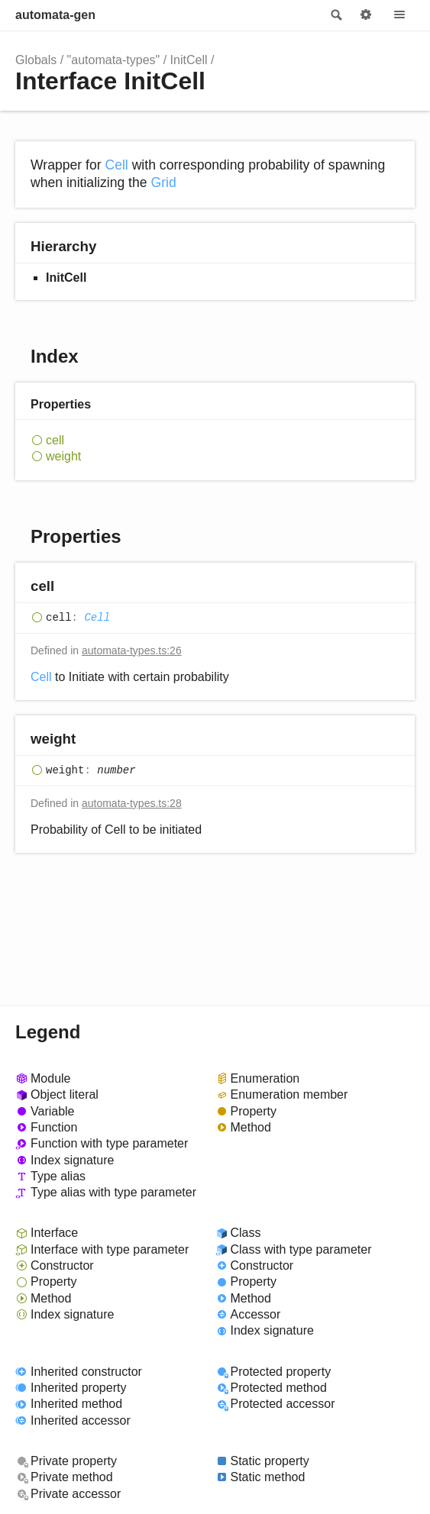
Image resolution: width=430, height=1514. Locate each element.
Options (366, 15)
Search (335, 15)
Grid (163, 182)
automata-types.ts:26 (132, 650)
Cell (116, 165)
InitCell (189, 59)
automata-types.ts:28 (132, 803)
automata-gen (55, 14)
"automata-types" (113, 59)
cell (55, 440)
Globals (36, 59)
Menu (399, 15)
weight (63, 456)
